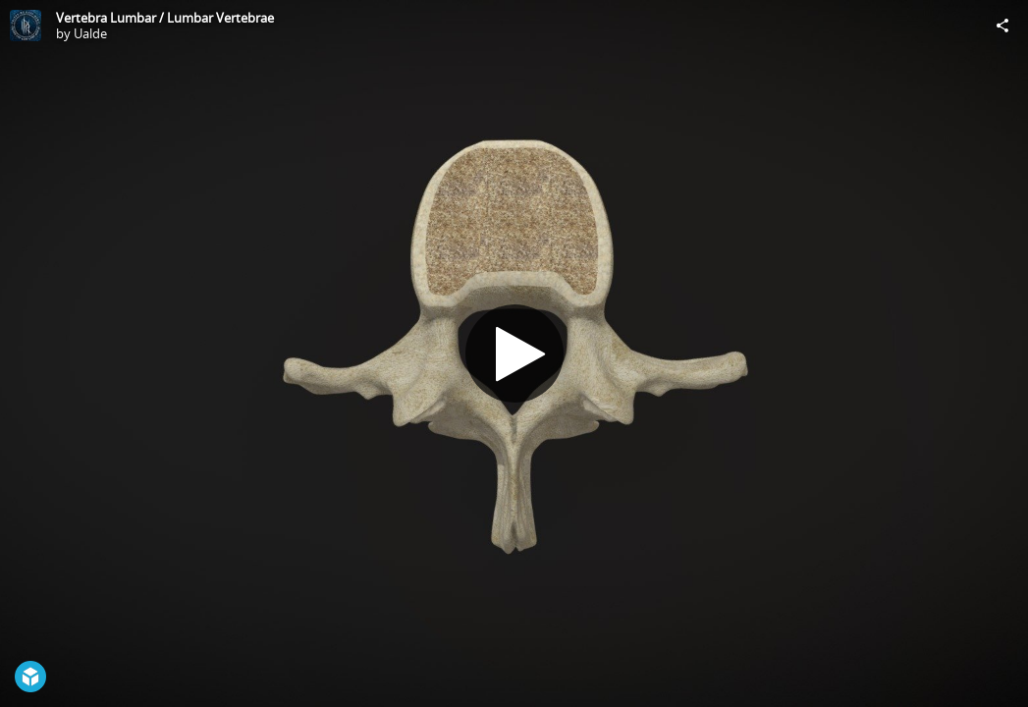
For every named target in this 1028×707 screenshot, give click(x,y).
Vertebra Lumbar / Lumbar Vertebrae (165, 18)
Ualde (90, 33)
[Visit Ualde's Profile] (25, 25)
